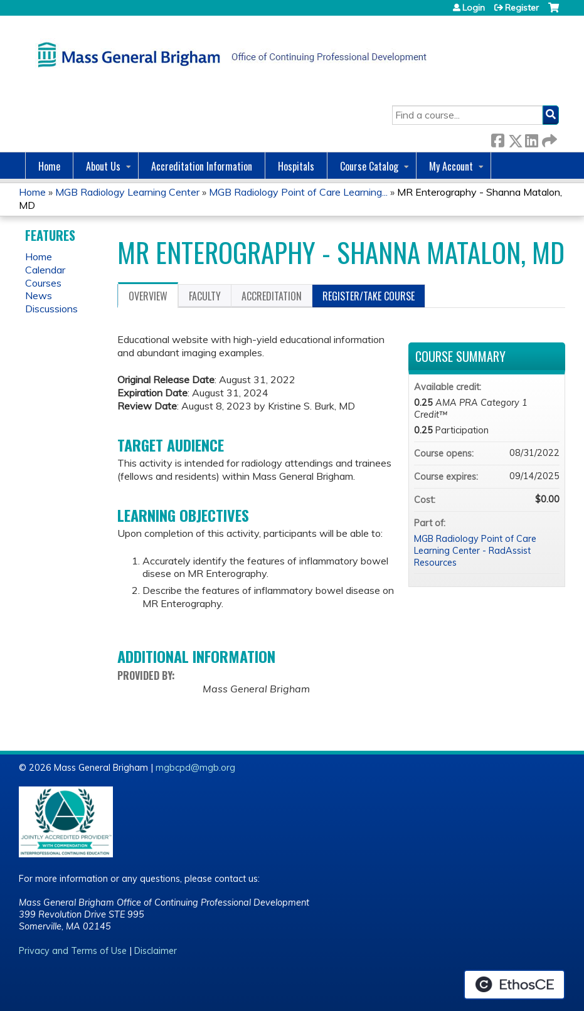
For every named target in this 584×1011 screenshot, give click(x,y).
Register (522, 7)
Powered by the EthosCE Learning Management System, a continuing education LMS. (514, 985)
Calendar (45, 269)
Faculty (205, 296)
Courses (43, 283)
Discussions (51, 308)
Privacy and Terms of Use (73, 950)
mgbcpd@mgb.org (195, 767)
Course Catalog (369, 166)
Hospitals (296, 166)
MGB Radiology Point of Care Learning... (298, 192)
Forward (548, 138)
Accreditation (272, 296)
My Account (451, 166)
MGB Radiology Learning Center (127, 192)
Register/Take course (368, 296)
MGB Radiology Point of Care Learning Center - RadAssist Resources (475, 550)
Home (49, 166)
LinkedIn (531, 138)
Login (473, 7)
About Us (103, 166)
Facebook (497, 138)
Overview (148, 296)
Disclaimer (155, 950)
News (38, 295)
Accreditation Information (201, 166)
